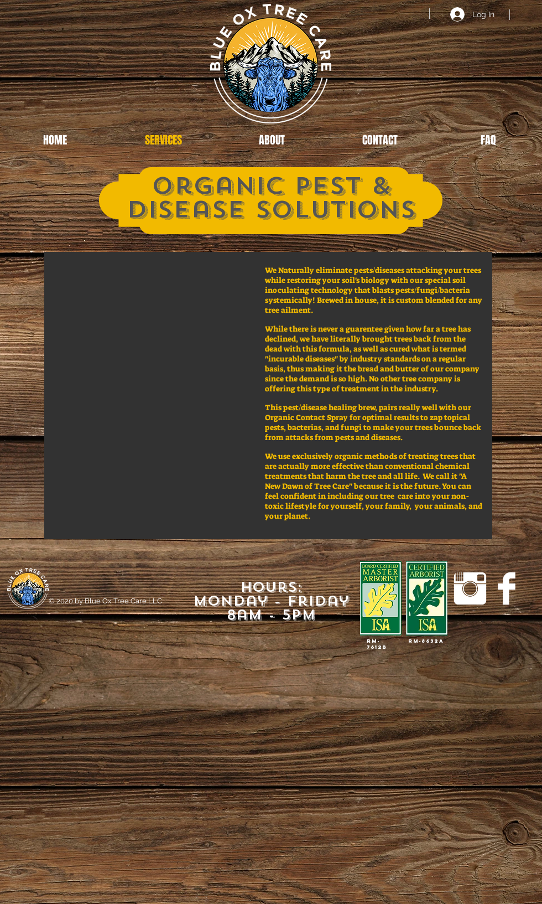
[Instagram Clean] (470, 588)
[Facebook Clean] (506, 588)
